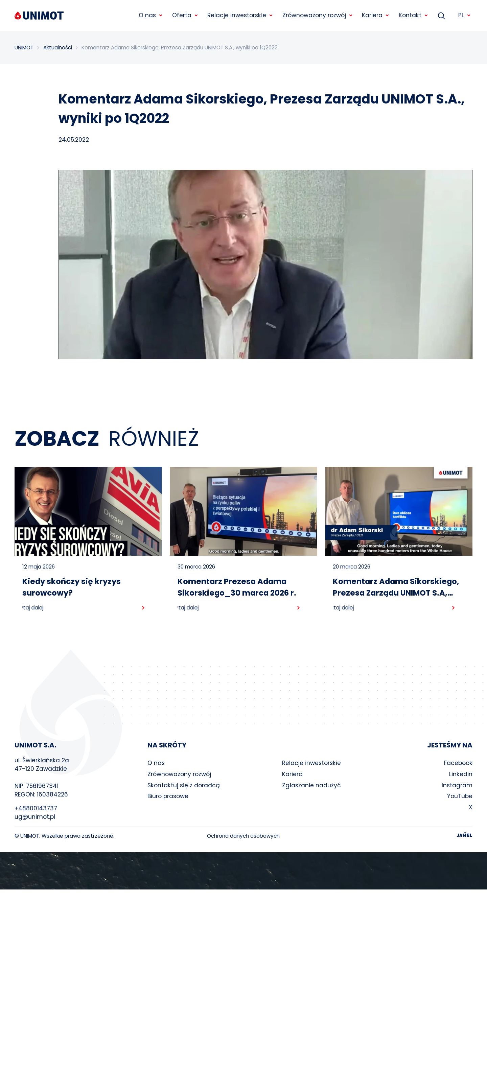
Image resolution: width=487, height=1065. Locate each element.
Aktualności (57, 47)
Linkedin (460, 774)
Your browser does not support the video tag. (243, 870)
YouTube (459, 796)
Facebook (458, 763)
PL (464, 15)
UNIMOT (24, 47)
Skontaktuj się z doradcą (183, 785)
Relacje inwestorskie (311, 763)
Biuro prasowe (167, 796)
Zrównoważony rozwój (179, 774)
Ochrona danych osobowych (243, 835)
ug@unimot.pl (35, 817)
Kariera (292, 774)
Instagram (457, 785)
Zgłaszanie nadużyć (311, 785)
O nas (156, 763)
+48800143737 (36, 808)
